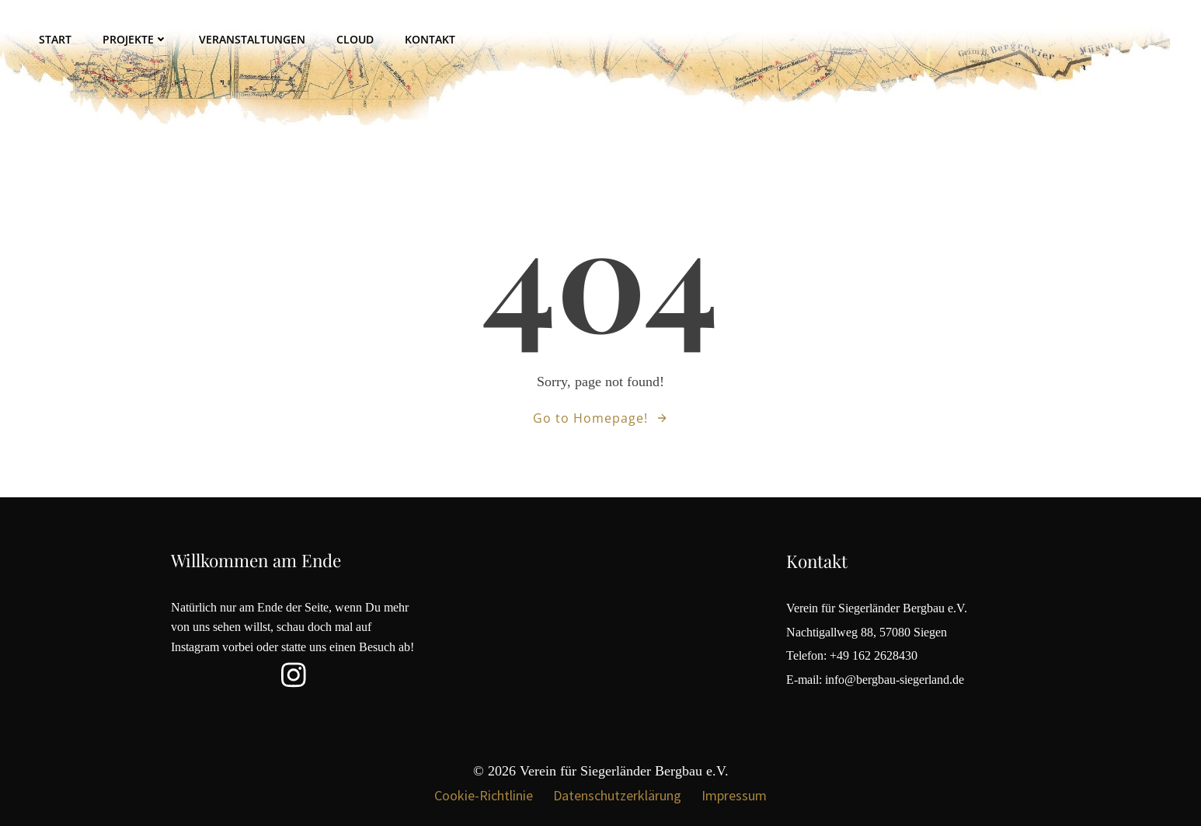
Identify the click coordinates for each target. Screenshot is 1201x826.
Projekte (135, 39)
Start (55, 39)
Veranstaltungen (252, 39)
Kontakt (430, 39)
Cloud (355, 39)
